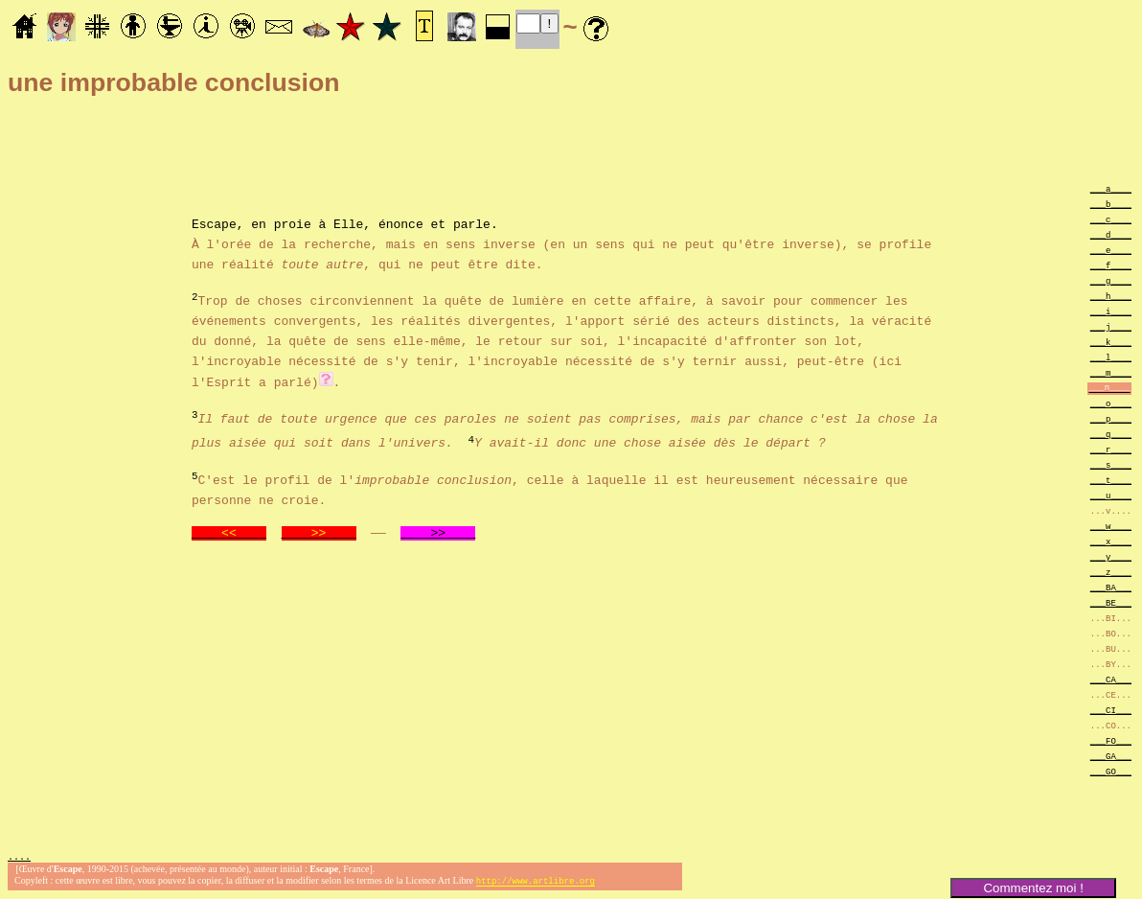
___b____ (1110, 203)
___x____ (1110, 541)
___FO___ (1110, 740)
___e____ (1110, 249)
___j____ (1110, 326)
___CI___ (1110, 709)
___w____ (1110, 525)
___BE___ (1110, 602)
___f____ (1110, 265)
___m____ (1110, 372)
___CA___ (1110, 679)
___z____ (1110, 571)
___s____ (1110, 464)
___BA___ (1110, 587)
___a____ (1110, 188)
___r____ (1110, 449)
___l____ (1110, 357)
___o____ (1110, 403)
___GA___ (1110, 755)
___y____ (1110, 556)
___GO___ (1110, 771)
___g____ (1110, 280)
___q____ (1110, 433)
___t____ (1110, 479)
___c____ (1110, 219)
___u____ (1110, 495)
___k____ (1110, 341)
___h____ (1110, 295)
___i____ (1110, 311)
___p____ (1110, 418)
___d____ (1110, 234)
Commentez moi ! (1033, 888)
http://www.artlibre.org (535, 883)
